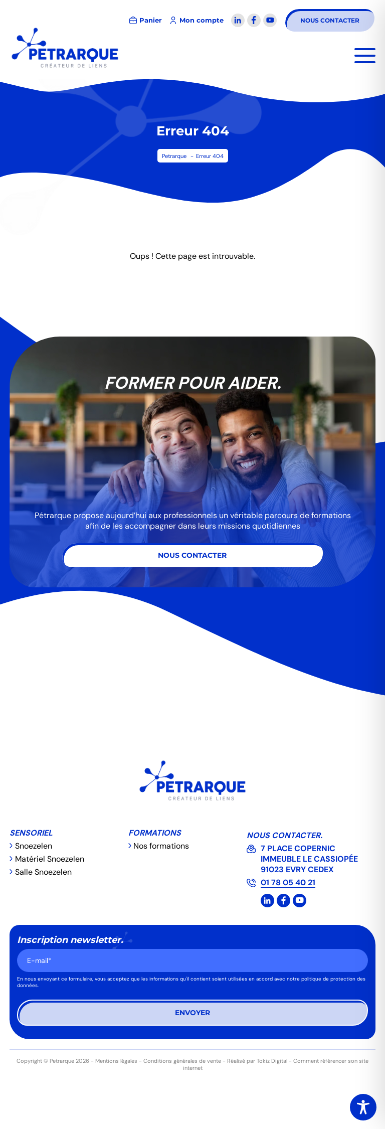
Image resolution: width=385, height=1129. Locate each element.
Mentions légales (116, 1060)
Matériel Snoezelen (49, 859)
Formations (154, 833)
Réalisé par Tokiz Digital (257, 1060)
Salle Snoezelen (43, 872)
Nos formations (161, 846)
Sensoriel (31, 833)
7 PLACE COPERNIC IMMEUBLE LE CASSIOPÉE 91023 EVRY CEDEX (309, 859)
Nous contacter (329, 20)
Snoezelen (33, 846)
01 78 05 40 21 (288, 882)
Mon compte (201, 20)
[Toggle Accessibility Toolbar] (363, 1107)
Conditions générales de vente (182, 1060)
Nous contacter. (284, 835)
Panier (150, 20)
